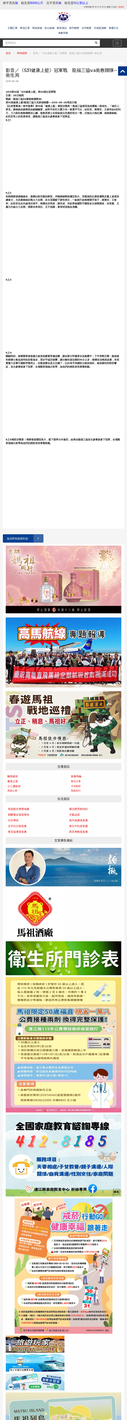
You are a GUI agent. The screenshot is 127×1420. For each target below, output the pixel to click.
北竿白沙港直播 (17, 826)
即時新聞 (22, 53)
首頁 (8, 53)
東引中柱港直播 (78, 826)
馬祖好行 (76, 790)
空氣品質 (74, 815)
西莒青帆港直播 (78, 832)
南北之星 (76, 781)
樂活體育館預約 (78, 809)
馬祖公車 (12, 790)
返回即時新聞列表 (25, 538)
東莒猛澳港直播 (17, 832)
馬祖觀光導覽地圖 (18, 809)
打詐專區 (13, 820)
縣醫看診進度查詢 (18, 815)
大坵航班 (76, 786)
